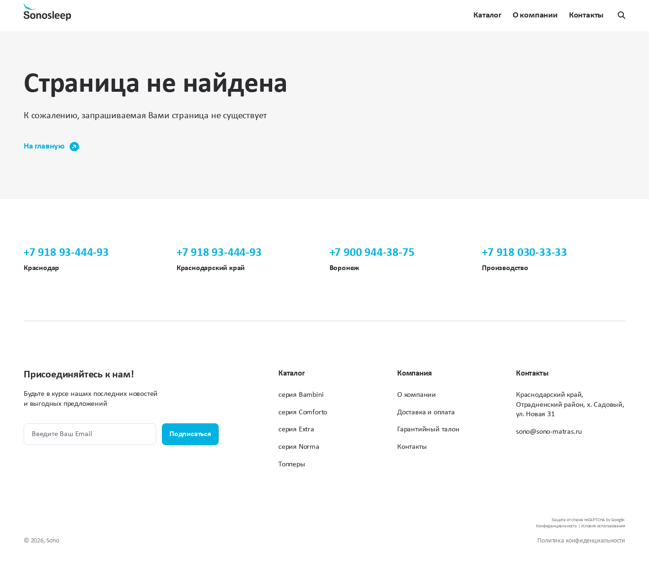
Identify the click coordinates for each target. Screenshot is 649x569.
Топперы (291, 464)
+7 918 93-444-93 (66, 253)
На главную (51, 146)
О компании (535, 15)
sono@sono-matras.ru (549, 432)
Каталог (487, 15)
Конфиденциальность (556, 526)
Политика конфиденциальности (581, 540)
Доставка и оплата (426, 412)
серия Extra (296, 429)
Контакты (586, 15)
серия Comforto (302, 412)
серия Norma (299, 447)
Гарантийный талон (428, 429)
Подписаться (190, 434)
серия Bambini (300, 395)
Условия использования (603, 526)
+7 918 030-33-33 (524, 253)
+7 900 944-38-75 (372, 253)
